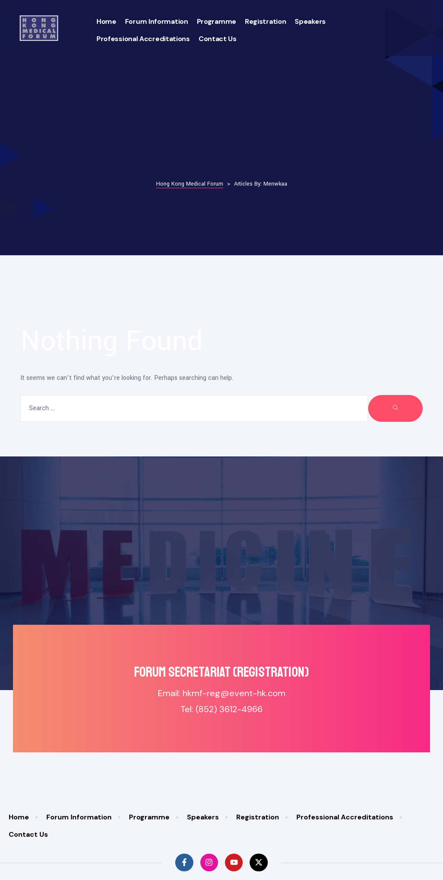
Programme (216, 21)
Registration (265, 21)
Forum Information (156, 21)
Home (106, 21)
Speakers (310, 21)
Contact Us (218, 38)
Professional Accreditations (143, 38)
